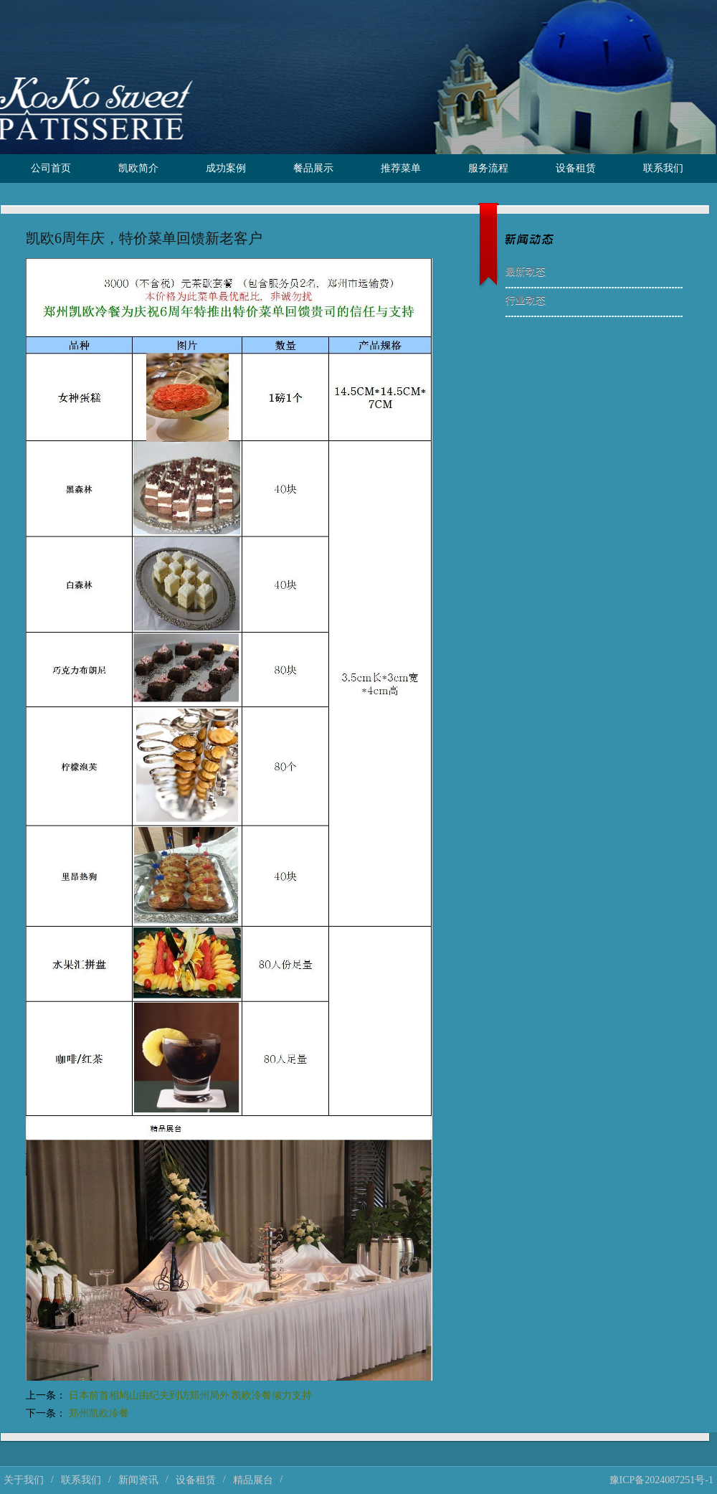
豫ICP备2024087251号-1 (661, 1480)
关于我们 (24, 1480)
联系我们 (663, 168)
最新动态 (525, 271)
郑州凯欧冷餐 (99, 1413)
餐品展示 (313, 168)
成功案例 (226, 168)
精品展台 (253, 1480)
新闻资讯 (138, 1480)
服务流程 (488, 168)
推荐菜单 (401, 168)
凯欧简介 (138, 168)
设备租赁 (576, 168)
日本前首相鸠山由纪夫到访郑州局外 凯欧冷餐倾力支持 (191, 1395)
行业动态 (525, 300)
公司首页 (51, 168)
